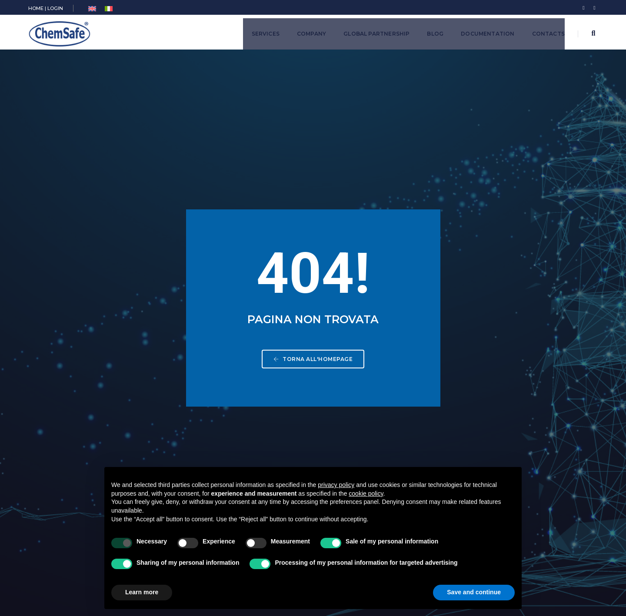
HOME (35, 8)
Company (311, 33)
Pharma (246, 401)
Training (246, 450)
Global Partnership (376, 33)
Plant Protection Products (274, 389)
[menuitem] (92, 9)
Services (266, 33)
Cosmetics (251, 414)
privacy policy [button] (336, 484)
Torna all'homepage (313, 207)
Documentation (487, 33)
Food (242, 438)
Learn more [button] (141, 592)
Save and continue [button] (474, 592)
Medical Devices (260, 426)
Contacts (548, 33)
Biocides (248, 377)
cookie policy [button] (366, 493)
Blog (435, 33)
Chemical (249, 365)
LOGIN (55, 8)
